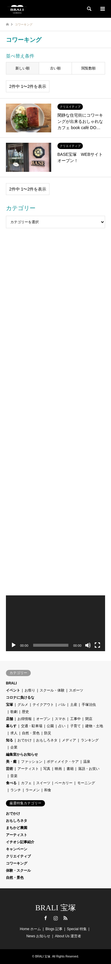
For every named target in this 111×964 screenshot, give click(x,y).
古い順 (55, 68)
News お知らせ (38, 936)
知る (9, 740)
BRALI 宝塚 (55, 907)
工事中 (75, 719)
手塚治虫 (89, 705)
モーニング (86, 783)
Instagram (56, 918)
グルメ (22, 705)
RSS (65, 918)
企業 (13, 747)
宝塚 (9, 705)
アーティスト (28, 769)
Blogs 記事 (54, 929)
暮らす (11, 726)
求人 (13, 733)
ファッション (31, 762)
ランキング (90, 740)
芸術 (9, 769)
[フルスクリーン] (97, 645)
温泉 (86, 762)
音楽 (13, 776)
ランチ (15, 790)
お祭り (30, 690)
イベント (13, 690)
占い (61, 726)
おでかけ (24, 740)
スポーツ (76, 690)
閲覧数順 (88, 68)
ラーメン (32, 790)
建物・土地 (94, 726)
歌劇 (13, 712)
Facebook (46, 918)
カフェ (26, 783)
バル (61, 705)
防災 (47, 733)
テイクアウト (43, 705)
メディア (69, 740)
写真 (46, 769)
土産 (73, 705)
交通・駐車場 (31, 726)
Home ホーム (30, 929)
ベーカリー (64, 783)
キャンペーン (16, 849)
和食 (47, 790)
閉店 (88, 719)
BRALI (11, 683)
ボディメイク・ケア (63, 762)
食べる (11, 783)
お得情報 (24, 719)
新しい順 (22, 68)
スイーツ (43, 783)
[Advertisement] (55, 292)
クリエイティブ (18, 856)
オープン (43, 719)
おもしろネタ (46, 740)
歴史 (25, 712)
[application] (55, 623)
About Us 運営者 (68, 936)
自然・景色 (31, 733)
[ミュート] (88, 645)
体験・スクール (18, 870)
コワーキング (16, 863)
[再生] (14, 645)
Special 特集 (77, 929)
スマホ (60, 719)
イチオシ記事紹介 (20, 842)
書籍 (70, 769)
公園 (50, 726)
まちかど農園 (16, 828)
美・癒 (11, 762)
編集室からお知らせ (22, 754)
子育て (75, 726)
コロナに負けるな (20, 697)
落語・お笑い (88, 769)
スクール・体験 (52, 690)
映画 (58, 769)
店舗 (9, 719)
